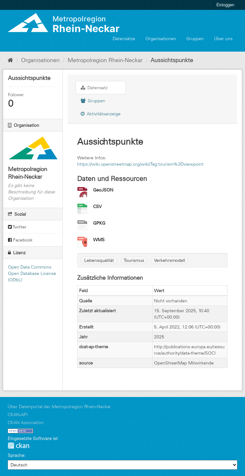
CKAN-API (18, 414)
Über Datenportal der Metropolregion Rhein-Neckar (59, 406)
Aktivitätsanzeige (101, 114)
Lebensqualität (99, 260)
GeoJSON (103, 190)
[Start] (10, 60)
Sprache (16, 455)
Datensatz (94, 87)
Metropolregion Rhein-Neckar (105, 60)
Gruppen (195, 38)
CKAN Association (26, 422)
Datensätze (124, 38)
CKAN (18, 445)
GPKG (99, 223)
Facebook (20, 240)
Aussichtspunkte (172, 60)
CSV (97, 206)
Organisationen (160, 38)
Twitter (17, 227)
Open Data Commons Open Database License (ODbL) (32, 273)
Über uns (223, 38)
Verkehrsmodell (169, 260)
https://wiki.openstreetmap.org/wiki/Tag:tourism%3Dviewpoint (140, 164)
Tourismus (134, 260)
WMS (99, 239)
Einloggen (225, 4)
